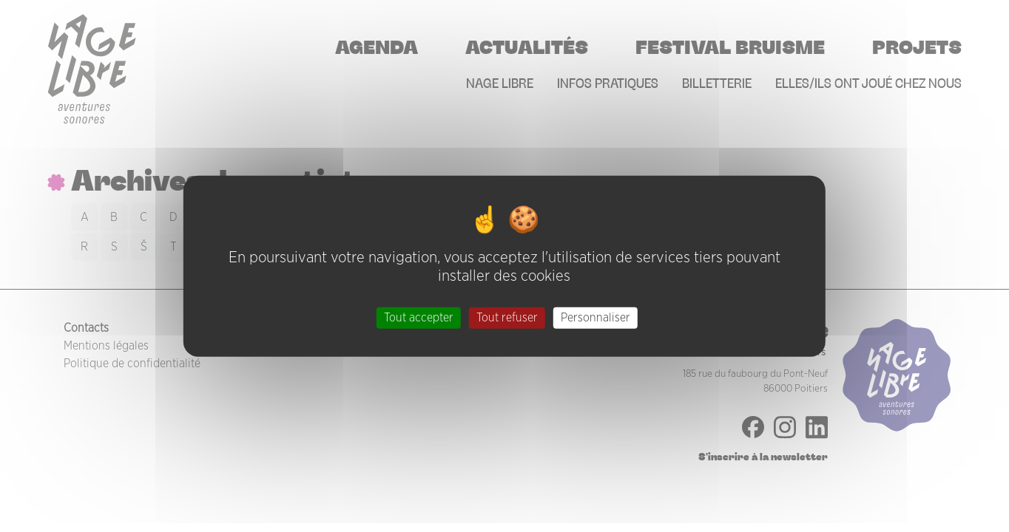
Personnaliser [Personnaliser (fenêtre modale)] (595, 317)
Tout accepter (418, 317)
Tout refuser (507, 317)
